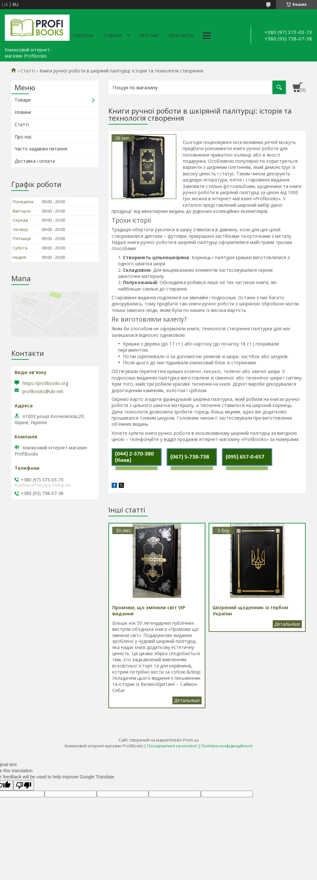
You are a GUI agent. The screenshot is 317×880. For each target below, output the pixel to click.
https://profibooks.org (45, 383)
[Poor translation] (23, 785)
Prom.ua (191, 740)
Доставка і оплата (35, 161)
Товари (112, 35)
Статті (27, 71)
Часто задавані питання (41, 149)
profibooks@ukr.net (42, 391)
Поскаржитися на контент (172, 746)
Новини (23, 112)
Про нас (149, 35)
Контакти (181, 35)
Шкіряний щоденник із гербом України (287, 624)
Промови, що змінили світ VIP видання (187, 700)
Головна (82, 35)
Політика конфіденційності (227, 746)
